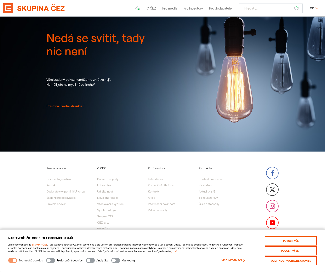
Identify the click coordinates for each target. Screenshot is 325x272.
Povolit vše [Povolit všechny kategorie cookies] (291, 240)
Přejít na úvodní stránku (66, 106)
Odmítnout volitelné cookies (291, 260)
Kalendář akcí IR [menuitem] (158, 179)
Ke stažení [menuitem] (205, 185)
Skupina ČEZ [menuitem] (105, 216)
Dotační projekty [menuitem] (107, 179)
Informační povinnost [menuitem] (161, 204)
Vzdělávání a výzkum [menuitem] (110, 204)
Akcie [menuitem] (151, 198)
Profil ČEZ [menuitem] (103, 229)
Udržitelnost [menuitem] (105, 191)
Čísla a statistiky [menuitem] (209, 204)
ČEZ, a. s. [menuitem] (103, 222)
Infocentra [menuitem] (104, 185)
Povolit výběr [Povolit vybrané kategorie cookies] (290, 250)
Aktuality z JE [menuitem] (207, 191)
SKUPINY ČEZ (39, 244)
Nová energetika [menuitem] (107, 198)
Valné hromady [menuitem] (157, 210)
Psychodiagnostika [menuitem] (58, 179)
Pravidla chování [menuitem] (56, 204)
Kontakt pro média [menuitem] (210, 179)
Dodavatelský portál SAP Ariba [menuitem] (65, 191)
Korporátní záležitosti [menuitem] (161, 185)
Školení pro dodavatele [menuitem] (61, 198)
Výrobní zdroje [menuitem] (106, 210)
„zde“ (174, 251)
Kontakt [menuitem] (51, 185)
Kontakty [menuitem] (154, 191)
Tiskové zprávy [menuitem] (208, 198)
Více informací (233, 260)
